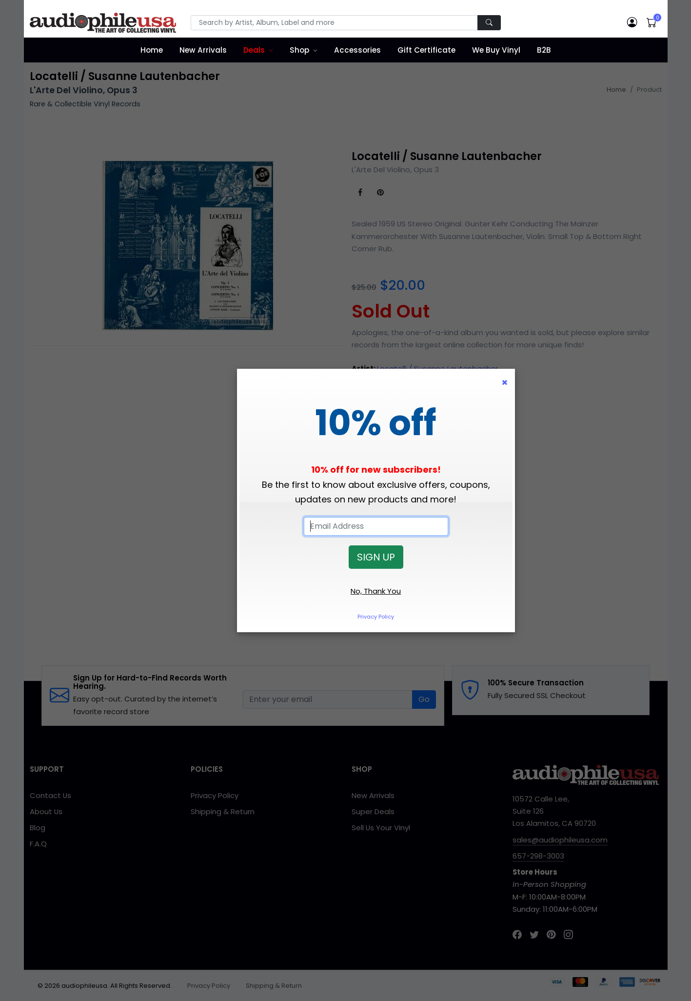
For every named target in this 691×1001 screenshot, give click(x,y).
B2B (544, 50)
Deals (254, 50)
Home (151, 50)
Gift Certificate (426, 50)
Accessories (357, 50)
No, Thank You (376, 591)
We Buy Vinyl (496, 50)
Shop (299, 50)
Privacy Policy (375, 617)
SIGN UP (376, 557)
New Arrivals (203, 50)
